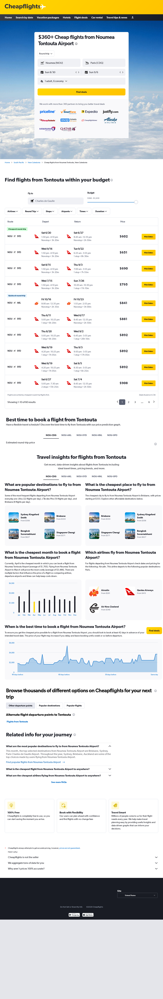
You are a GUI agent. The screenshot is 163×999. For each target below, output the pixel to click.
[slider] (136, 202)
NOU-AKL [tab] (66, 435)
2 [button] (128, 402)
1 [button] (122, 402)
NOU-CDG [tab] (51, 435)
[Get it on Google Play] (74, 915)
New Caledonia (34, 162)
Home (8, 17)
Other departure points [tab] (20, 705)
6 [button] (149, 402)
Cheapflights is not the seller (83, 857)
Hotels (67, 17)
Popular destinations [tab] (49, 705)
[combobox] (46, 53)
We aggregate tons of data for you (83, 863)
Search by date (24, 17)
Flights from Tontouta (17, 721)
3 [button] (135, 402)
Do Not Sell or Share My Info (71, 907)
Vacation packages (48, 17)
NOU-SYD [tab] (82, 435)
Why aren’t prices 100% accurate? (83, 869)
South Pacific (19, 162)
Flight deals (81, 17)
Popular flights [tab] (74, 705)
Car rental (97, 17)
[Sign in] (132, 17)
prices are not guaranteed (69, 848)
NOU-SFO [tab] (112, 435)
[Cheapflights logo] (22, 6)
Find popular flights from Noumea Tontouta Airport (35, 762)
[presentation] (76, 43)
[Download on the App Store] (88, 915)
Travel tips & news (116, 17)
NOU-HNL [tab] (97, 435)
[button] (57, 72)
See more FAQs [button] (59, 782)
